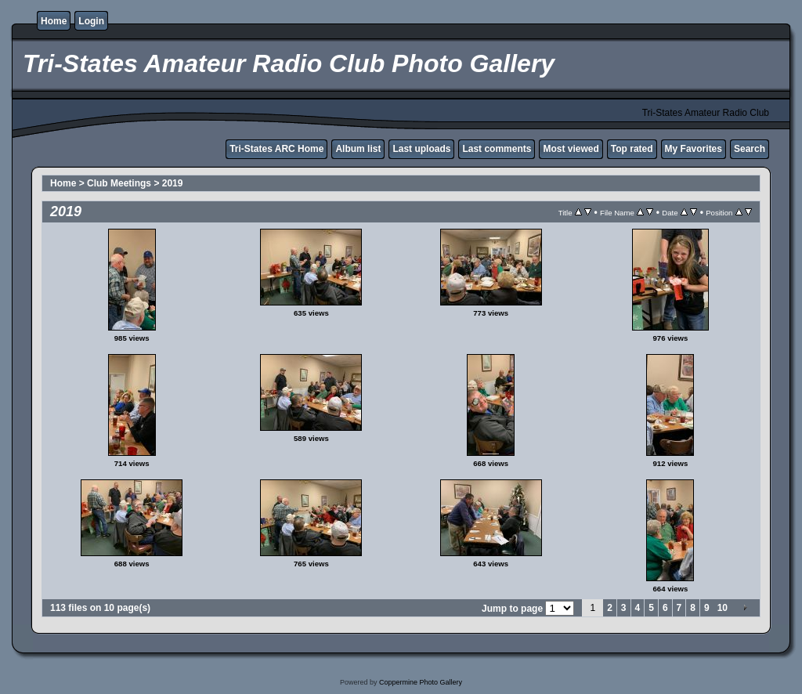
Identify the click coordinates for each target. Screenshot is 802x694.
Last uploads (421, 148)
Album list (358, 148)
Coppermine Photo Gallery (420, 682)
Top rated (632, 148)
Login (91, 21)
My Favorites (693, 148)
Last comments (496, 148)
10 (722, 607)
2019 (172, 183)
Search (749, 148)
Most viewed (570, 148)
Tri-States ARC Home (276, 148)
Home (54, 21)
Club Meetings (119, 183)
